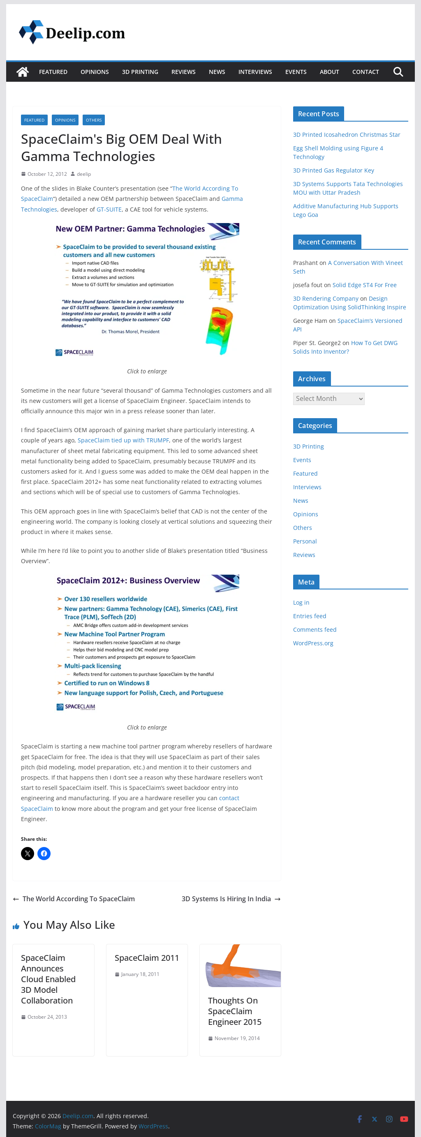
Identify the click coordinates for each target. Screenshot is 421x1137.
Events (296, 72)
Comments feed (315, 629)
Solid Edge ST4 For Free (365, 285)
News (217, 72)
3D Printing (140, 72)
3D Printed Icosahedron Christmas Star (346, 134)
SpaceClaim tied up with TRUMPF (123, 440)
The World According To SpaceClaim (74, 898)
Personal (305, 541)
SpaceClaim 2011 (147, 957)
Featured (53, 72)
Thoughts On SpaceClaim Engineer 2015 (234, 1011)
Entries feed (309, 616)
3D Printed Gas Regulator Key (333, 170)
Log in (301, 602)
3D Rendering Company (326, 298)
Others (94, 120)
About (329, 72)
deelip (84, 173)
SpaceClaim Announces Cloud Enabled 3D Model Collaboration (48, 979)
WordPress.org (313, 643)
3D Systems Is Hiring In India (231, 898)
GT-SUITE (109, 209)
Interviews (255, 72)
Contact (365, 72)
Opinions (95, 72)
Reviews (183, 72)
